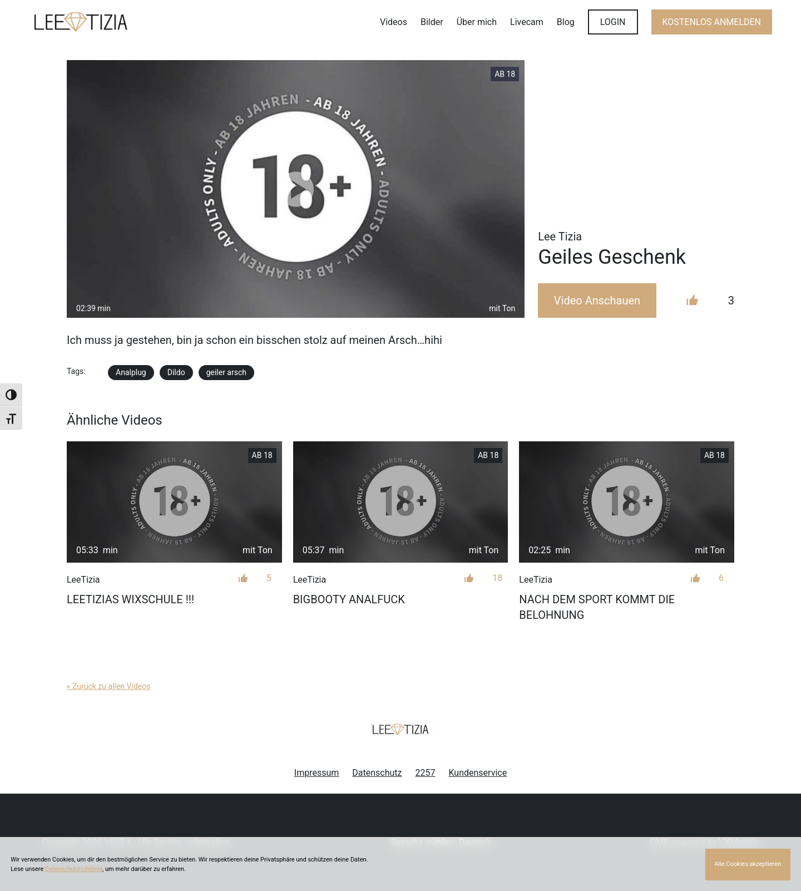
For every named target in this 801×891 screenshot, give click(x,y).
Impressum (316, 772)
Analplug (131, 372)
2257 (426, 772)
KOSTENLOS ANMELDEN (711, 22)
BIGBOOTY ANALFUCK (349, 599)
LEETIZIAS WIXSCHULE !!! (130, 599)
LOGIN (613, 22)
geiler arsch (226, 372)
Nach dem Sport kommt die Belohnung (597, 607)
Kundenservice (478, 772)
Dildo (176, 372)
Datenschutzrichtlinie (73, 869)
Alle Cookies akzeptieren (747, 864)
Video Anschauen (597, 300)
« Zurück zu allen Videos (108, 686)
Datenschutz (377, 772)
